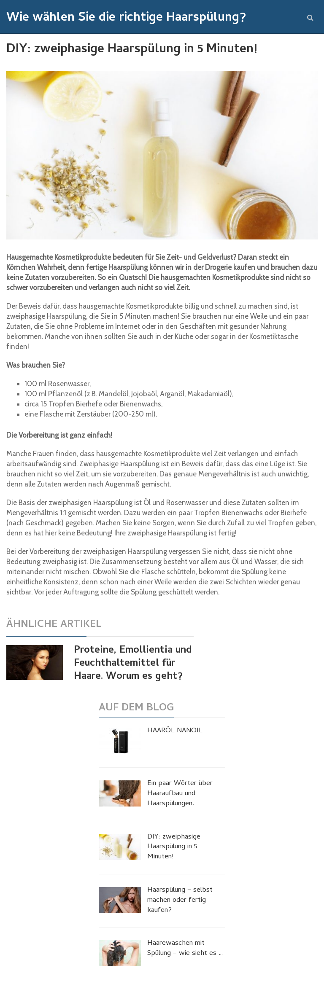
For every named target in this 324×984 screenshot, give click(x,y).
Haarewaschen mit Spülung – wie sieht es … (185, 949)
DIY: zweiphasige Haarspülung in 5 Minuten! (173, 848)
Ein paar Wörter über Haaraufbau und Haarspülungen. (180, 794)
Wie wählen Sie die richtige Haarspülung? (126, 18)
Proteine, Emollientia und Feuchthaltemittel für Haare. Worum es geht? (133, 664)
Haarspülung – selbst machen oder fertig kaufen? (180, 901)
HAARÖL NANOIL (174, 731)
